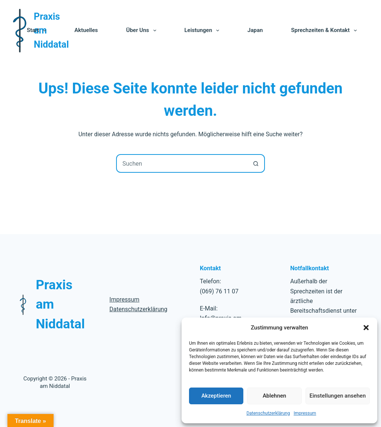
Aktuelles (86, 30)
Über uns (142, 30)
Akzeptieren (216, 395)
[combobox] (182, 163)
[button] (366, 327)
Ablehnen (274, 395)
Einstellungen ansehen (338, 395)
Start (38, 30)
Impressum (305, 413)
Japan (255, 30)
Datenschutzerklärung (268, 413)
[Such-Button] (255, 163)
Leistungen (203, 30)
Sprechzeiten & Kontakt (325, 30)
